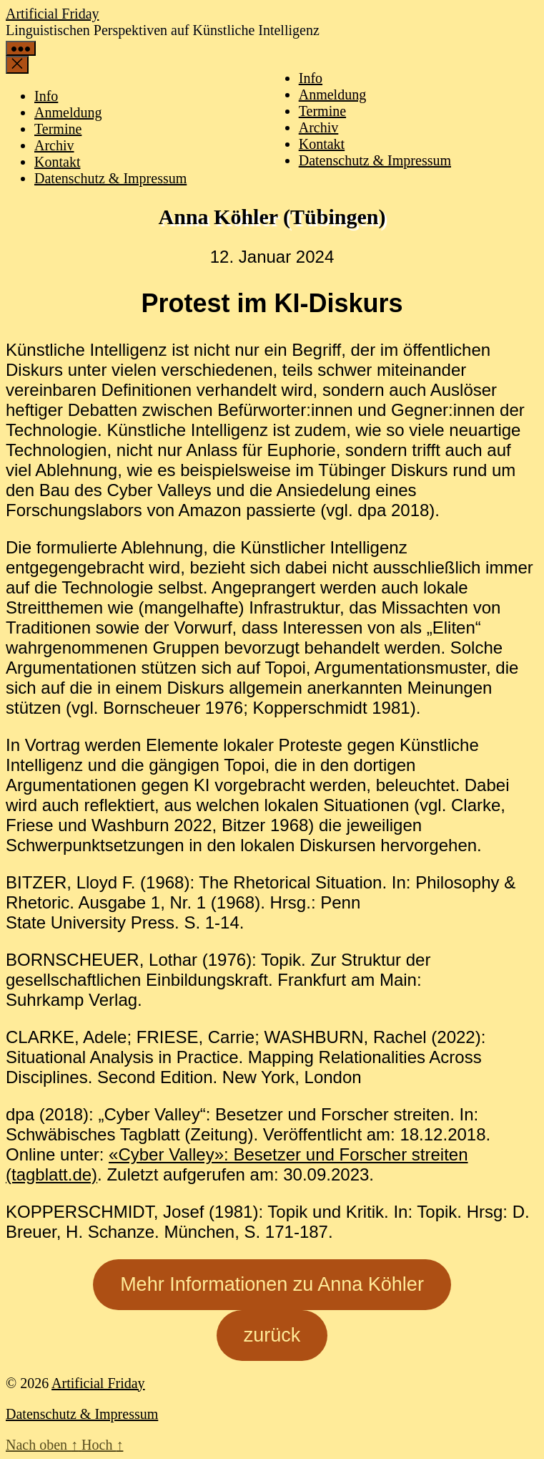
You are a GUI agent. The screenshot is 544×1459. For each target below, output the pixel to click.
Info (310, 78)
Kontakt (322, 144)
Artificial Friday (52, 13)
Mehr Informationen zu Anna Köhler (272, 1284)
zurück (272, 1335)
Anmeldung (332, 94)
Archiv (319, 127)
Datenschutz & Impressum (375, 160)
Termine (322, 111)
